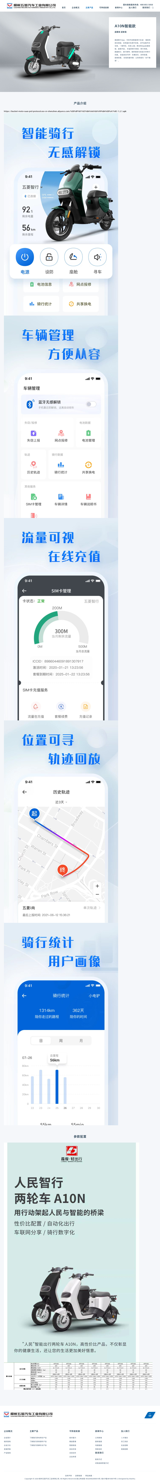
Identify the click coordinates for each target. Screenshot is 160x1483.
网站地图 (88, 1475)
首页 (64, 7)
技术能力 (72, 1437)
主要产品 (89, 7)
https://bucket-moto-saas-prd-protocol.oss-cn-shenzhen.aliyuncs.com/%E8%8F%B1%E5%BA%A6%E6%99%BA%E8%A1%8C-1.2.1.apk (65, 111)
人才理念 (124, 1437)
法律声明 (68, 1475)
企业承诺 (72, 1456)
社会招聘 (124, 1445)
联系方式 (98, 1459)
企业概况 (75, 7)
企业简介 (7, 1437)
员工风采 (124, 1441)
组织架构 (7, 1441)
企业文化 (7, 1445)
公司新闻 (98, 1437)
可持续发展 (104, 7)
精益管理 (72, 1441)
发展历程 (7, 1449)
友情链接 (78, 1475)
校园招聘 (124, 1449)
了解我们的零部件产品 (38, 1441)
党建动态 (98, 1449)
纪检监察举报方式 (102, 1463)
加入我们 (132, 7)
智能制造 (72, 1445)
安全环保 (72, 1449)
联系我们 (146, 7)
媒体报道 (98, 1441)
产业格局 (7, 1453)
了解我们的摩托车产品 (38, 1445)
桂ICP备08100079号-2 (109, 1478)
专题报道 (98, 1445)
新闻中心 (119, 7)
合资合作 (72, 1453)
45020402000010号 (92, 1478)
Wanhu (132, 1478)
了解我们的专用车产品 (38, 1437)
